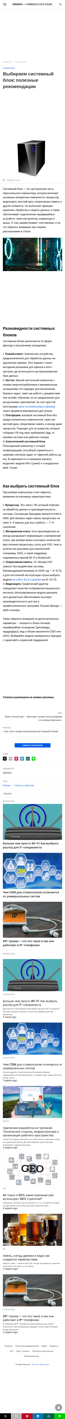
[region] (32, 33)
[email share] (10, 759)
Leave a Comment (32, 745)
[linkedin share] (22, 759)
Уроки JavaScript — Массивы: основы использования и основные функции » (33, 718)
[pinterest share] (16, 759)
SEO (4, 1187)
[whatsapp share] (28, 759)
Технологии (20, 62)
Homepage (7, 62)
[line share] (33, 759)
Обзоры (7, 785)
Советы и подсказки (24, 785)
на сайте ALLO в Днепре (26, 579)
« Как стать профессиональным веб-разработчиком (30, 731)
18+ (4, 1248)
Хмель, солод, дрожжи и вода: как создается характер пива (32, 1256)
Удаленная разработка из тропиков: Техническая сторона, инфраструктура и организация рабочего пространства (30, 1130)
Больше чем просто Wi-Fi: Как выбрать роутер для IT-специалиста (31, 845)
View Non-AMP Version (41, 1362)
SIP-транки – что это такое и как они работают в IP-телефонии (28, 943)
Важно (6, 1121)
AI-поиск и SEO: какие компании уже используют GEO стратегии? (27, 1195)
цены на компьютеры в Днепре (36, 406)
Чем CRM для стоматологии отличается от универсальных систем (31, 894)
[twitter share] (5, 759)
